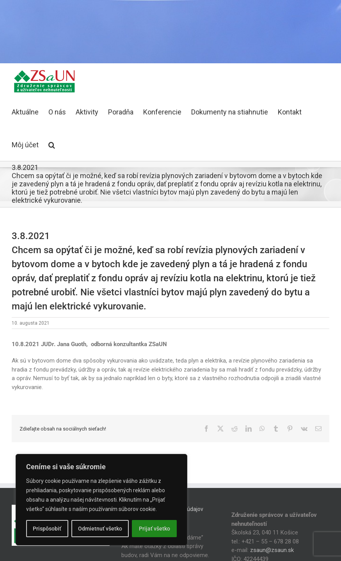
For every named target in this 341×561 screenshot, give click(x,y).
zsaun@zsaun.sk (272, 550)
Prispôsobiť (47, 528)
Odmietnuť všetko (100, 528)
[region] (101, 499)
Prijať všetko (154, 528)
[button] (51, 144)
